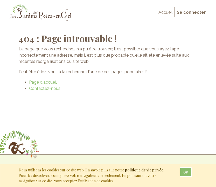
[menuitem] (165, 12)
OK (185, 172)
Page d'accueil (43, 82)
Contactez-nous (44, 88)
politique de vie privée (144, 170)
